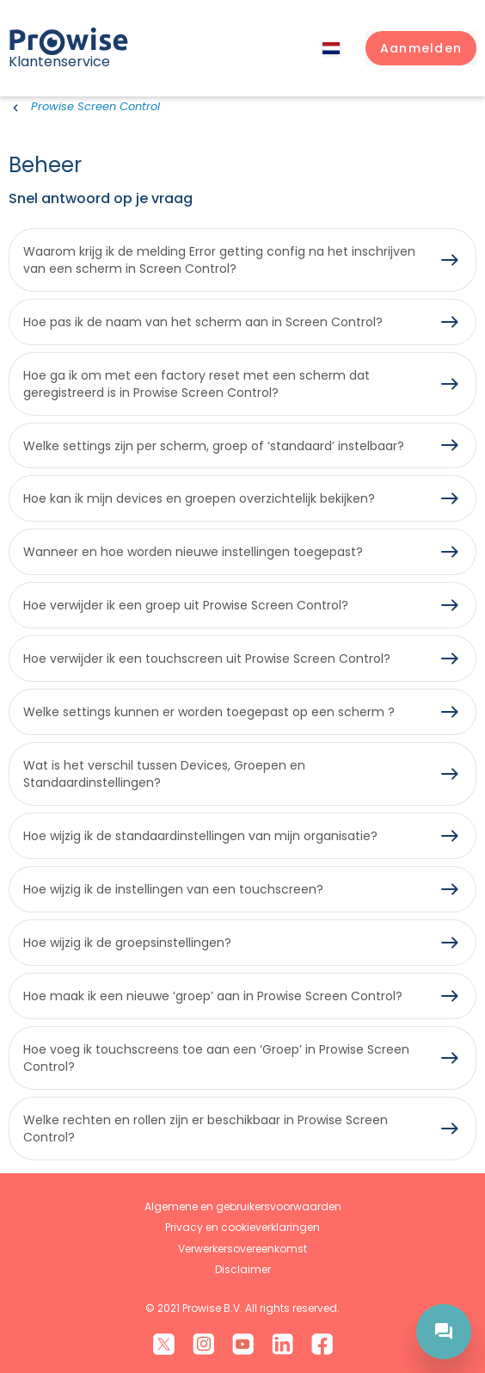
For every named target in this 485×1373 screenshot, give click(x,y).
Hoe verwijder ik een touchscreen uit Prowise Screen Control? (206, 658)
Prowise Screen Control (95, 106)
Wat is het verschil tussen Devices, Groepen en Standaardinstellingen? (164, 774)
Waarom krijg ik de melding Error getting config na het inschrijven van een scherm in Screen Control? (219, 260)
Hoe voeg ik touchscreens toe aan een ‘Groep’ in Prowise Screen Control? (216, 1058)
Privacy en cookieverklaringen (242, 1227)
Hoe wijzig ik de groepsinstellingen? (127, 942)
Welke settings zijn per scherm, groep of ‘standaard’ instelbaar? (213, 446)
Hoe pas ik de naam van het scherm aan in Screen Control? (203, 322)
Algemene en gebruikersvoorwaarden (242, 1206)
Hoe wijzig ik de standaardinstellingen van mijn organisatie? (200, 835)
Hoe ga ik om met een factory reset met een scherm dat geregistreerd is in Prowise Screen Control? (196, 384)
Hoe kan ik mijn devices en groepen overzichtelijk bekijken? (199, 498)
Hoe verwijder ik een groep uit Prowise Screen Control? (185, 605)
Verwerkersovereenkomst (242, 1248)
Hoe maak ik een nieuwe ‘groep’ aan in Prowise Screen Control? (212, 996)
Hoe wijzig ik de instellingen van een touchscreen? (173, 889)
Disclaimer (243, 1269)
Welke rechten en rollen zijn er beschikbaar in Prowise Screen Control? (205, 1128)
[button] (420, 48)
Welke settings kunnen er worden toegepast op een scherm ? (209, 712)
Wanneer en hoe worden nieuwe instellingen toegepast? (193, 551)
